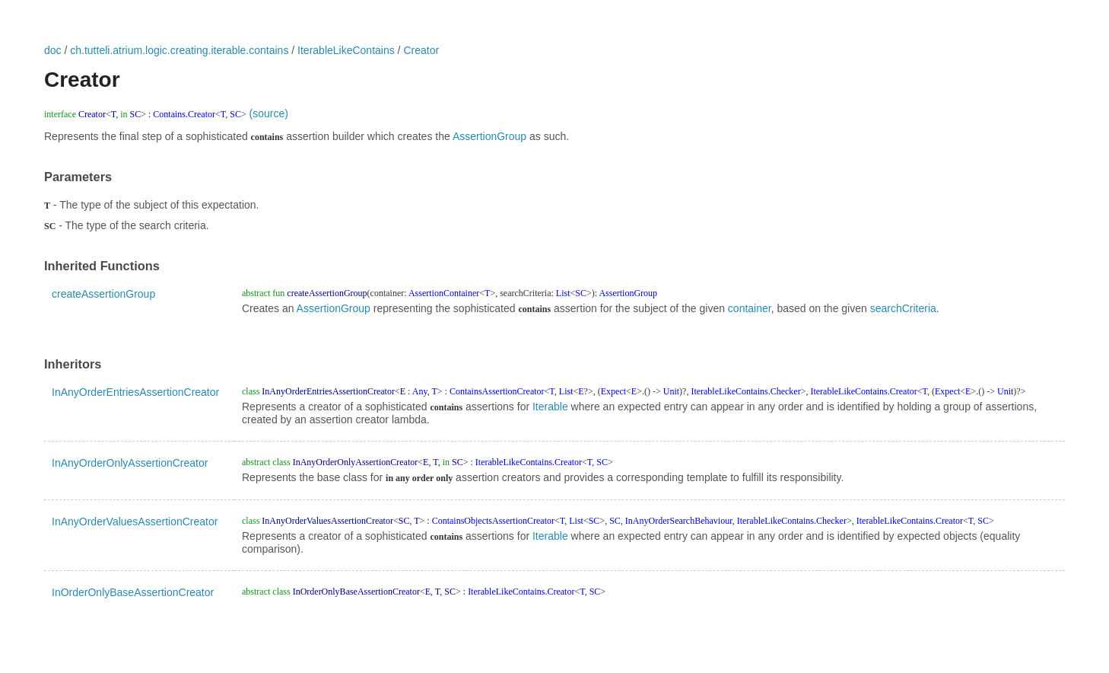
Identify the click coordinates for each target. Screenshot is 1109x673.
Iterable (550, 406)
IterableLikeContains (346, 50)
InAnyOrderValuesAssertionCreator (135, 521)
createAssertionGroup (103, 294)
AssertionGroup (489, 136)
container (749, 308)
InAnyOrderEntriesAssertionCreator (135, 392)
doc (53, 50)
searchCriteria (903, 308)
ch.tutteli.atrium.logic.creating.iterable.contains (179, 50)
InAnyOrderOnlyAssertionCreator (130, 463)
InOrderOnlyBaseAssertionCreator (133, 592)
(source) (268, 113)
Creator (421, 50)
